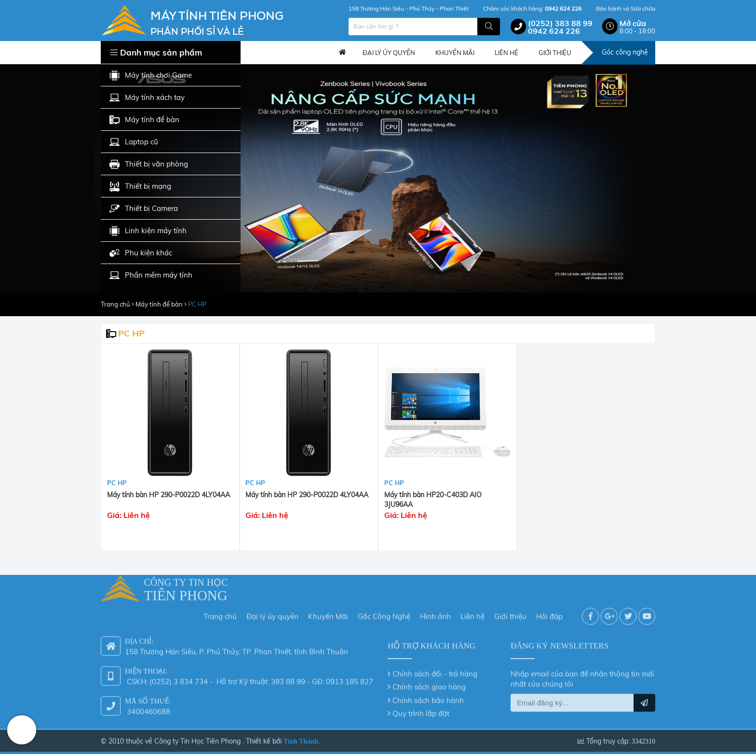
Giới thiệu (510, 613)
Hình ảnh (435, 613)
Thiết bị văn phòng (148, 164)
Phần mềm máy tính (150, 275)
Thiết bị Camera (143, 209)
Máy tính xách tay (147, 98)
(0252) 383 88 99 (560, 23)
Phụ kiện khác (140, 253)
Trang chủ (342, 52)
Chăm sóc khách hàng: (532, 8)
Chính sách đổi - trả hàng (434, 670)
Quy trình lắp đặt (420, 710)
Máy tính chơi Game (150, 75)
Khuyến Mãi (328, 613)
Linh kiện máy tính (148, 231)
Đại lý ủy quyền (272, 613)
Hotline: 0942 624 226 (21, 729)
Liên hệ (472, 613)
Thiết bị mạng (140, 187)
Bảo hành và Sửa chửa (625, 8)
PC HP (197, 304)
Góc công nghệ (625, 52)
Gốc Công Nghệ (384, 613)
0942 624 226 (554, 31)
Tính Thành (301, 737)
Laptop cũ (133, 142)
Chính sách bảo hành (428, 696)
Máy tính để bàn (144, 120)
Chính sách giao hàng (429, 683)
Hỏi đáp (549, 613)
